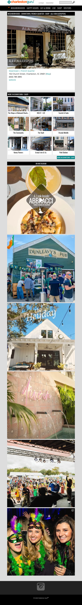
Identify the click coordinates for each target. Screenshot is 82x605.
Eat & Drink (45, 8)
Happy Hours (33, 8)
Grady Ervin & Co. (41, 152)
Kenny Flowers (18, 152)
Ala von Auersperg (58, 13)
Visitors (67, 8)
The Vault (41, 132)
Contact (41, 3)
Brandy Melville (63, 132)
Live (54, 8)
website (12, 80)
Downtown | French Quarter (32, 13)
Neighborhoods (18, 8)
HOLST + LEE (41, 113)
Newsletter (50, 3)
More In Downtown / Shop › (18, 94)
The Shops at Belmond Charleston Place (18, 113)
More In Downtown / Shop (65, 157)
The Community (18, 132)
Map (48, 74)
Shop (59, 8)
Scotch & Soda (64, 113)
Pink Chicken (63, 152)
